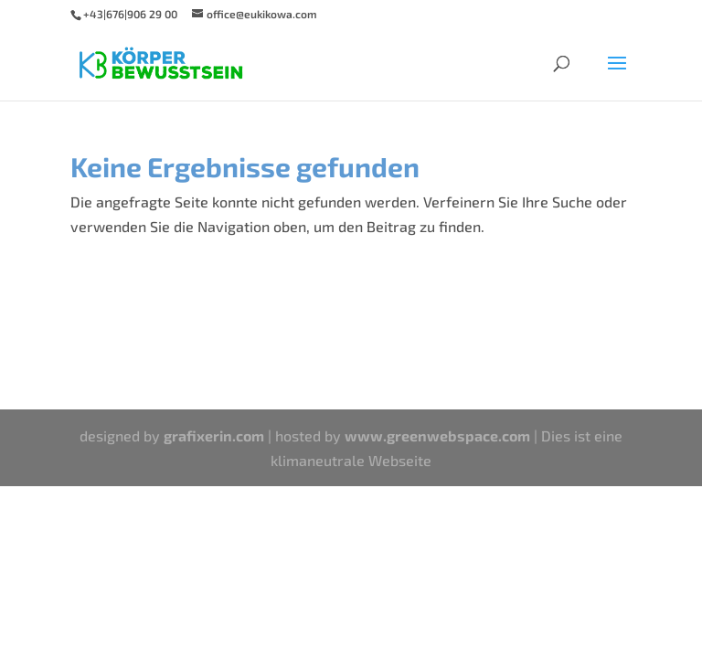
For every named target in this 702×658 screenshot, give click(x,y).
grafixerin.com (214, 435)
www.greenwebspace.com (437, 435)
